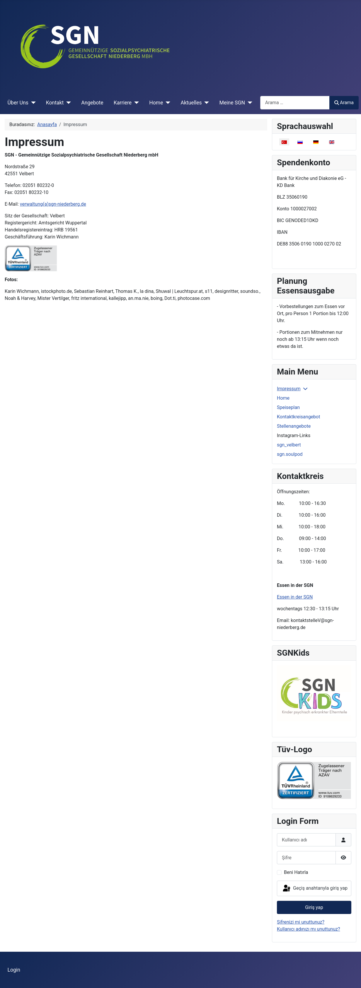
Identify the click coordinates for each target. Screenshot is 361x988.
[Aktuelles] (205, 102)
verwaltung (53, 204)
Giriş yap (314, 907)
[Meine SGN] (248, 102)
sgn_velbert (289, 445)
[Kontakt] (67, 102)
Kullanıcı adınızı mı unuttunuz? (308, 929)
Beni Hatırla (296, 872)
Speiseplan (288, 407)
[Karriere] (135, 102)
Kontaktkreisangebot (298, 417)
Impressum (289, 388)
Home (156, 103)
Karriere (123, 103)
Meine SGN (232, 103)
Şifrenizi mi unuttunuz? (300, 922)
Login (14, 970)
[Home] (166, 102)
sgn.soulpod (290, 454)
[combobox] (295, 102)
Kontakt (55, 103)
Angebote (92, 103)
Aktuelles (191, 103)
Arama (344, 102)
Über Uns (18, 103)
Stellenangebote (294, 426)
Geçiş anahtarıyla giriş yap (315, 888)
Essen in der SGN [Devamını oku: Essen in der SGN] (295, 597)
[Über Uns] (32, 102)
